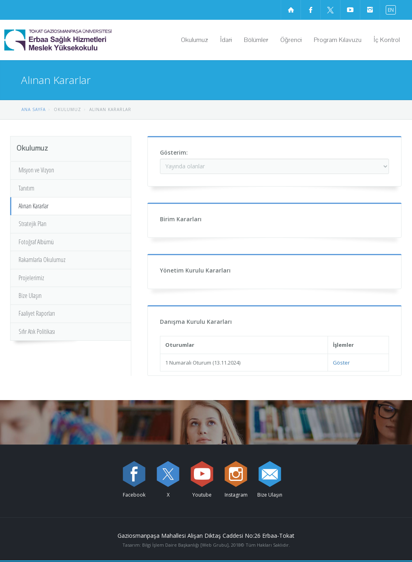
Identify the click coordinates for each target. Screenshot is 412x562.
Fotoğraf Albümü (36, 241)
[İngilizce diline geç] (389, 9)
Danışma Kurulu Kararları (196, 321)
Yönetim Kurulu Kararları (195, 270)
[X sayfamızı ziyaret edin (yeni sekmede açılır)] (330, 9)
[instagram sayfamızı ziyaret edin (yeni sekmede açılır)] (370, 9)
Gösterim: (174, 152)
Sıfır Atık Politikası (37, 331)
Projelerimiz (31, 277)
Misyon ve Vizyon (36, 170)
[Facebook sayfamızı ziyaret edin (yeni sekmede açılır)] (310, 9)
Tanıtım (26, 188)
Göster (341, 362)
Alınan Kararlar (33, 205)
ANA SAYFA (33, 109)
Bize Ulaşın (30, 295)
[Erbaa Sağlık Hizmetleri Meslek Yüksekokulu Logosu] (78, 40)
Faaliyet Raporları (37, 313)
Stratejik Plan (32, 223)
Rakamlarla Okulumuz (42, 259)
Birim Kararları (181, 219)
